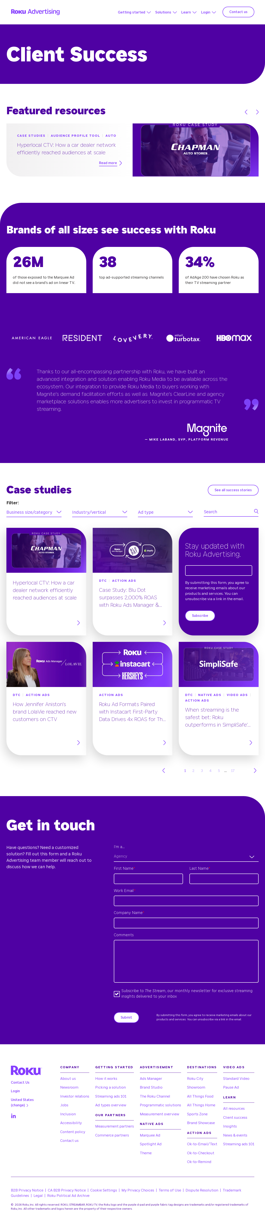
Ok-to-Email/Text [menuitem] (202, 1144)
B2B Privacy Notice (27, 1190)
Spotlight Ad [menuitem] (151, 1144)
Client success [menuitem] (235, 1117)
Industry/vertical (89, 512)
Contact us (238, 12)
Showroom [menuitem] (196, 1087)
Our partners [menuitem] (110, 1115)
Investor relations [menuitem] (74, 1096)
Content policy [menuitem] (72, 1132)
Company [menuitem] (70, 1067)
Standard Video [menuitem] (236, 1078)
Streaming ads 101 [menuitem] (110, 1096)
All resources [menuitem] (234, 1108)
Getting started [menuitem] (114, 1067)
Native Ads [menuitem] (152, 1124)
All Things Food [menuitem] (200, 1096)
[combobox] (186, 857)
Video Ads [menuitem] (234, 1067)
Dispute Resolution (202, 1190)
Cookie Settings (103, 1190)
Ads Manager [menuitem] (151, 1078)
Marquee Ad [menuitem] (150, 1135)
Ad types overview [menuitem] (110, 1105)
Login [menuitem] (15, 1091)
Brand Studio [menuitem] (151, 1087)
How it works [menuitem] (106, 1078)
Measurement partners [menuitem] (114, 1126)
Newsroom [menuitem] (69, 1087)
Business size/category (29, 512)
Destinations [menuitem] (202, 1067)
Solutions (163, 12)
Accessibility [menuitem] (71, 1123)
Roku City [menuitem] (195, 1078)
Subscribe (200, 615)
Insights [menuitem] (230, 1126)
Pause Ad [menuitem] (231, 1087)
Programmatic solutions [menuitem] (160, 1105)
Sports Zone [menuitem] (197, 1114)
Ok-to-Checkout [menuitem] (200, 1153)
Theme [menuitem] (146, 1153)
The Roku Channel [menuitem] (155, 1096)
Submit (126, 1017)
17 (233, 771)
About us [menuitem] (68, 1078)
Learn (186, 12)
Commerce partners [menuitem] (112, 1135)
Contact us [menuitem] (69, 1140)
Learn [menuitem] (229, 1097)
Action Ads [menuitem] (199, 1133)
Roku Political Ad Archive (68, 1195)
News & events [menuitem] (235, 1135)
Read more (110, 163)
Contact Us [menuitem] (20, 1082)
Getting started (131, 12)
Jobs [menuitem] (64, 1105)
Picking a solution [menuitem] (110, 1087)
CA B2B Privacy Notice (67, 1190)
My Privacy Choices (138, 1190)
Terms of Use (170, 1190)
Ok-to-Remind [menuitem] (199, 1162)
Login (205, 12)
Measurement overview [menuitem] (159, 1114)
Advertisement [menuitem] (156, 1067)
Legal (38, 1195)
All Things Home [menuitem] (201, 1105)
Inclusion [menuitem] (68, 1114)
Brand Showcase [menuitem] (201, 1123)
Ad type (146, 512)
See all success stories (233, 490)
